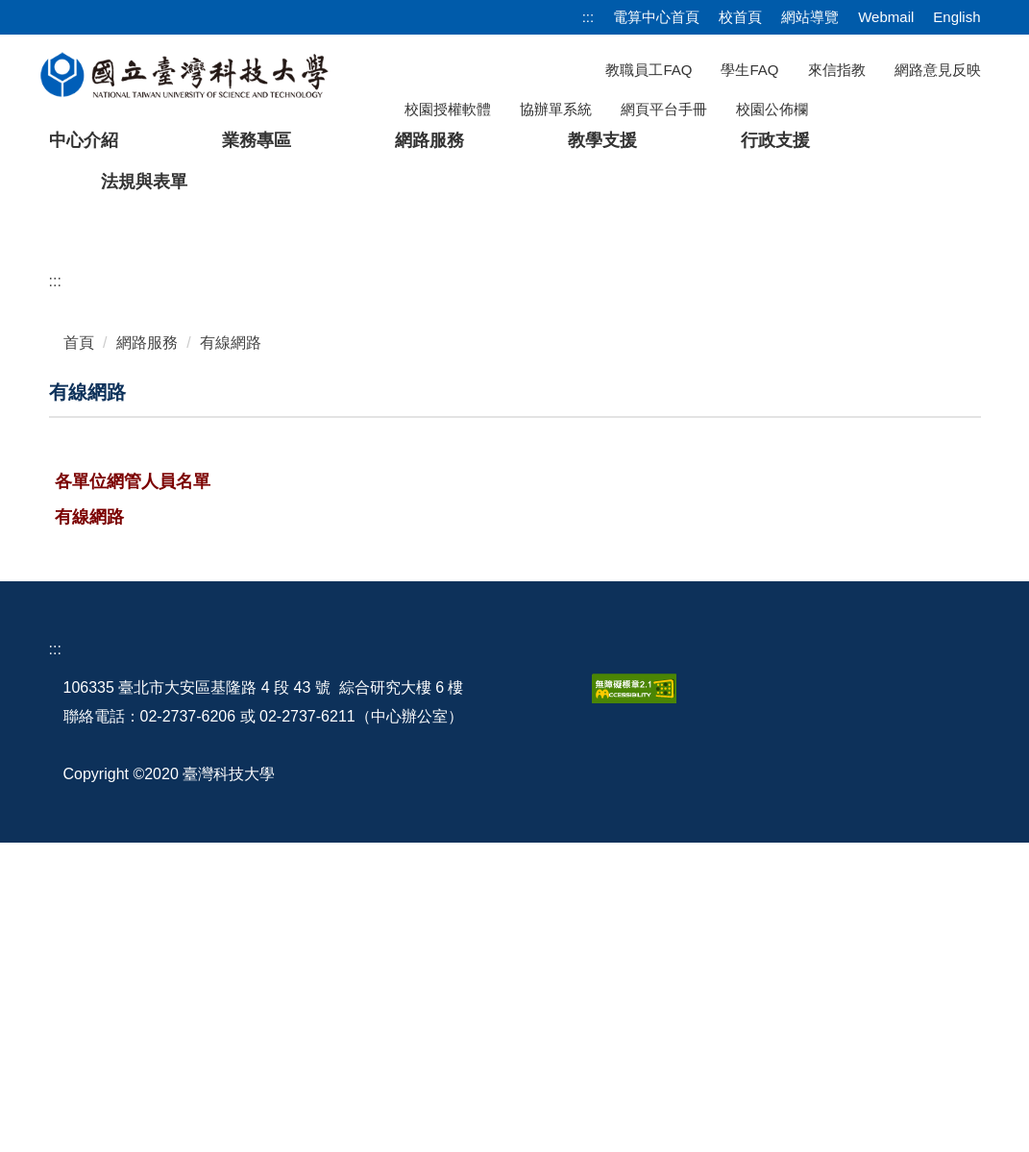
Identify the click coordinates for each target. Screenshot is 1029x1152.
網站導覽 (810, 17)
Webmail (886, 17)
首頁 (78, 652)
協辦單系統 (556, 109)
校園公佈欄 (772, 109)
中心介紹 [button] (83, 140)
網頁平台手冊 (664, 109)
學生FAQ (749, 69)
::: (588, 17)
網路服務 (147, 652)
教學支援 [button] (602, 140)
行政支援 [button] (775, 140)
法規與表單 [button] (144, 181)
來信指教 (837, 69)
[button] (45, 367)
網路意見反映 (937, 69)
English (956, 17)
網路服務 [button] (429, 140)
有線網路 (230, 652)
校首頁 (740, 17)
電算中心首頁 (656, 17)
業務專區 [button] (256, 140)
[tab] (711, 509)
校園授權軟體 (447, 109)
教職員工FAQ (648, 69)
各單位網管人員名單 (132, 790)
